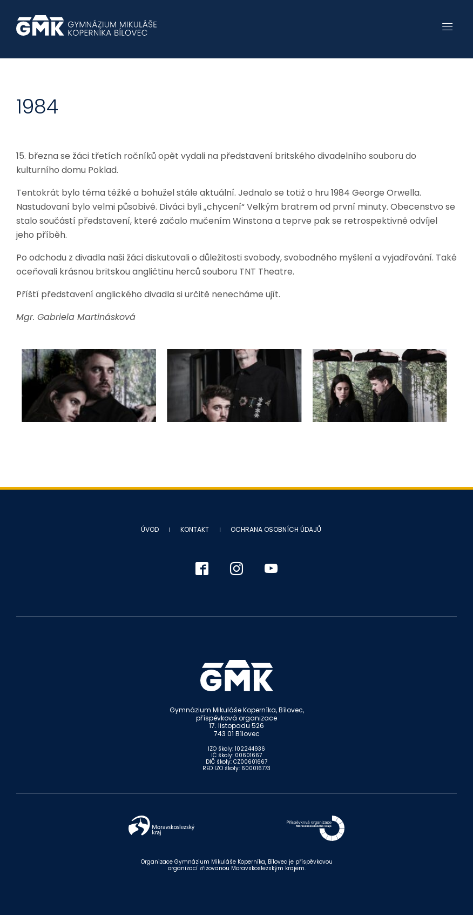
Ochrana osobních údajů (276, 529)
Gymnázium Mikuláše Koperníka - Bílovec (86, 30)
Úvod (150, 529)
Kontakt (194, 529)
